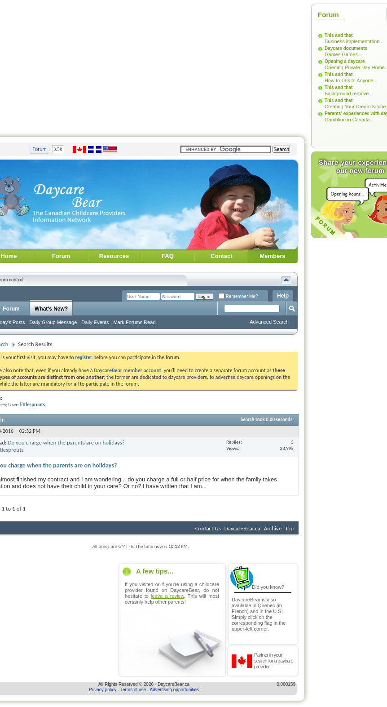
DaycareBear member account (127, 370)
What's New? (51, 309)
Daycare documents (346, 48)
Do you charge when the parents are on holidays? (66, 442)
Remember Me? (238, 296)
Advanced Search (269, 322)
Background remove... (349, 93)
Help (283, 296)
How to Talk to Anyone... (351, 80)
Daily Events (95, 322)
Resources (114, 256)
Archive (272, 528)
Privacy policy (102, 689)
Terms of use (133, 689)
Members (272, 256)
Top (289, 528)
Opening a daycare (345, 61)
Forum (61, 256)
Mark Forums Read (134, 322)
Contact (221, 256)
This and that (338, 35)
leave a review (167, 596)
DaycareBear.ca (242, 528)
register (83, 357)
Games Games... (343, 54)
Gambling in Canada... (349, 119)
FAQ (168, 256)
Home (8, 256)
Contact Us (208, 528)
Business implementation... (354, 41)
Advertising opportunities (174, 689)
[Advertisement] (347, 376)
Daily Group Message (53, 322)
